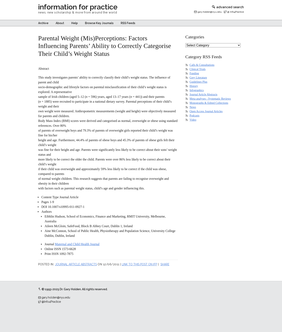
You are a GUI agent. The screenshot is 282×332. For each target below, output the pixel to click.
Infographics (197, 90)
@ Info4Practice (235, 11)
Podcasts (194, 115)
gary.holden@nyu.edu (210, 11)
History (194, 86)
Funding (194, 73)
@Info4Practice (51, 301)
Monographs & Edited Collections (209, 102)
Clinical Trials (198, 69)
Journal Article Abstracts (76, 264)
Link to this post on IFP (139, 264)
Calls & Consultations (202, 64)
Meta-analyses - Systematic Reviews (210, 98)
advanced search (228, 7)
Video (193, 119)
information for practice (78, 7)
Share (164, 264)
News (193, 107)
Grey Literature (198, 77)
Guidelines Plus (198, 81)
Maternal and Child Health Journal (77, 244)
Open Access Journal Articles (206, 111)
